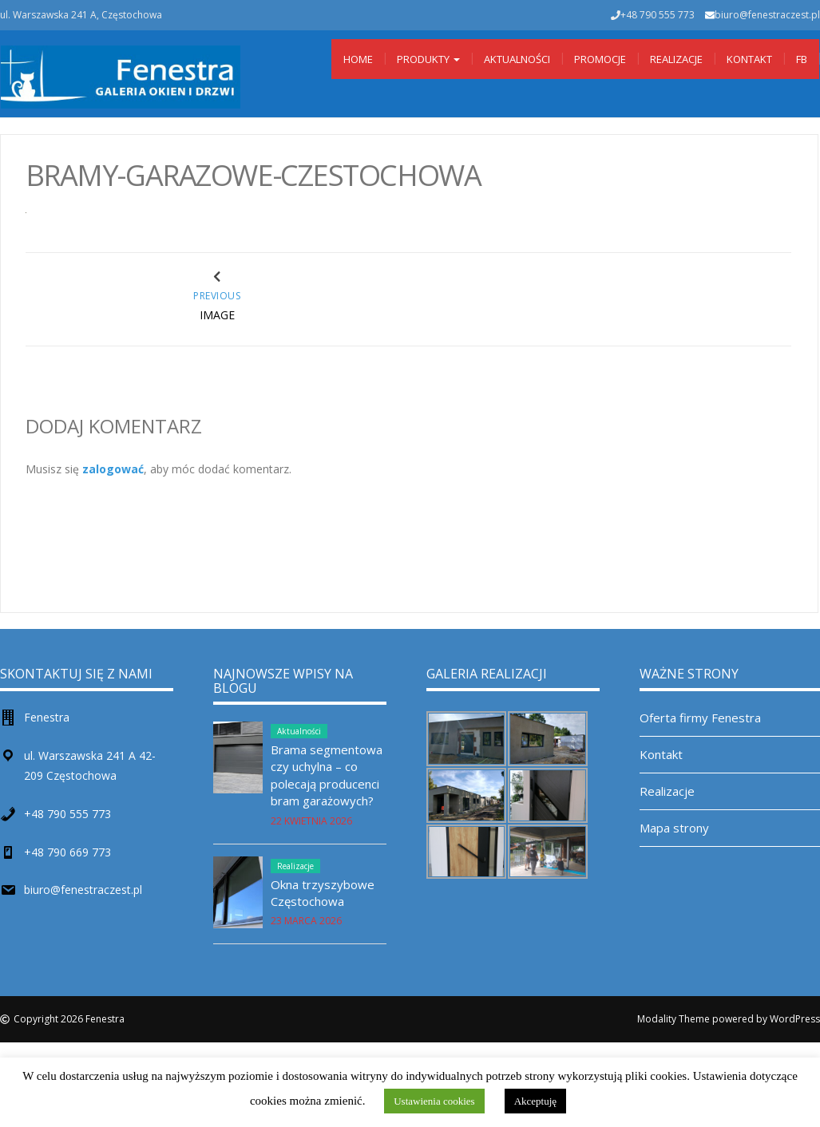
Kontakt (749, 59)
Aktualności (517, 59)
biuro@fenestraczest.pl (767, 15)
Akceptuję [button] (535, 1101)
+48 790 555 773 (67, 813)
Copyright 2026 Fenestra (69, 1019)
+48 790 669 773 (67, 852)
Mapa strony (674, 828)
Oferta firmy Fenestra (700, 718)
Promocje (600, 59)
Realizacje (676, 59)
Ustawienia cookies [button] (434, 1101)
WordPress (795, 1019)
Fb (801, 59)
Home (358, 59)
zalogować (113, 469)
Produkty (428, 59)
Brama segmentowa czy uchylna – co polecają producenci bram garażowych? (326, 775)
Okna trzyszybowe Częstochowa (322, 892)
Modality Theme (673, 1019)
